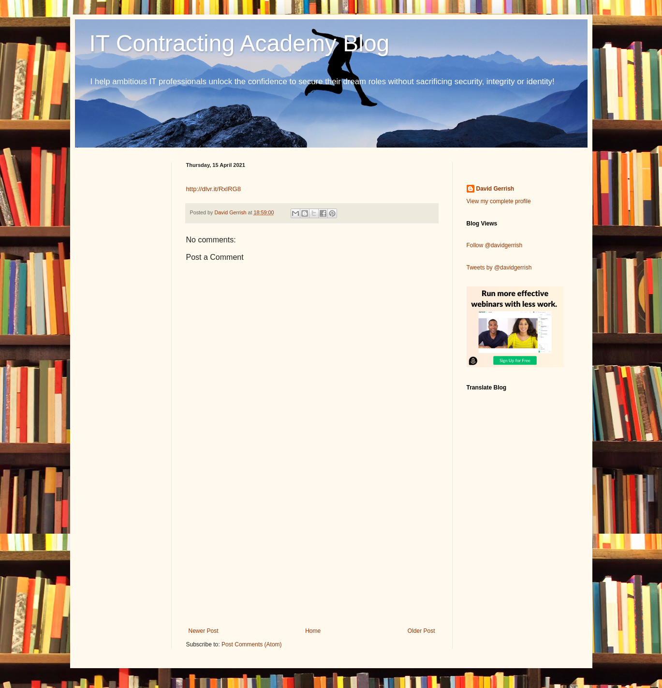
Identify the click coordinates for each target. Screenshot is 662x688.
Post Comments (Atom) (251, 644)
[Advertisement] (312, 547)
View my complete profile (499, 201)
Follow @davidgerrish (495, 245)
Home (313, 631)
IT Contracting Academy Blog (239, 43)
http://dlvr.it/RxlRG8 (213, 189)
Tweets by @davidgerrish (499, 267)
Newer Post (204, 631)
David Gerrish (495, 188)
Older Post (421, 631)
